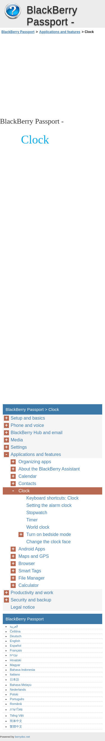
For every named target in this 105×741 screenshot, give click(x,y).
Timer (32, 519)
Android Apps (31, 549)
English (15, 641)
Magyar (15, 665)
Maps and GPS (33, 556)
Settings (19, 447)
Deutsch (15, 636)
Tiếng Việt (17, 715)
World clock (37, 527)
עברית (14, 655)
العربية (14, 626)
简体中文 (16, 721)
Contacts (27, 483)
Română (16, 703)
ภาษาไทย (16, 709)
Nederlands (18, 689)
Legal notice (23, 607)
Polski (14, 694)
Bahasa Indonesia (22, 669)
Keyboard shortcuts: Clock (52, 498)
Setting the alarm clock (49, 505)
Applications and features (59, 32)
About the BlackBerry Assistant (49, 469)
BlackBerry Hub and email (36, 432)
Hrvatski (15, 660)
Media (17, 439)
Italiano (15, 674)
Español (15, 645)
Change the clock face (48, 541)
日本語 (14, 679)
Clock (24, 490)
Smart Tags (29, 570)
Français (16, 650)
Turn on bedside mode (48, 534)
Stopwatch (36, 512)
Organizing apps (34, 461)
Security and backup (31, 599)
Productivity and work (32, 592)
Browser (26, 563)
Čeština (15, 631)
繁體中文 (16, 726)
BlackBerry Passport (12, 11)
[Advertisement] (52, 75)
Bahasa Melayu (20, 684)
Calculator (28, 585)
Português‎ (17, 699)
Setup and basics (28, 418)
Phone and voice (27, 425)
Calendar (27, 476)
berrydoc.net (22, 736)
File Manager (31, 578)
